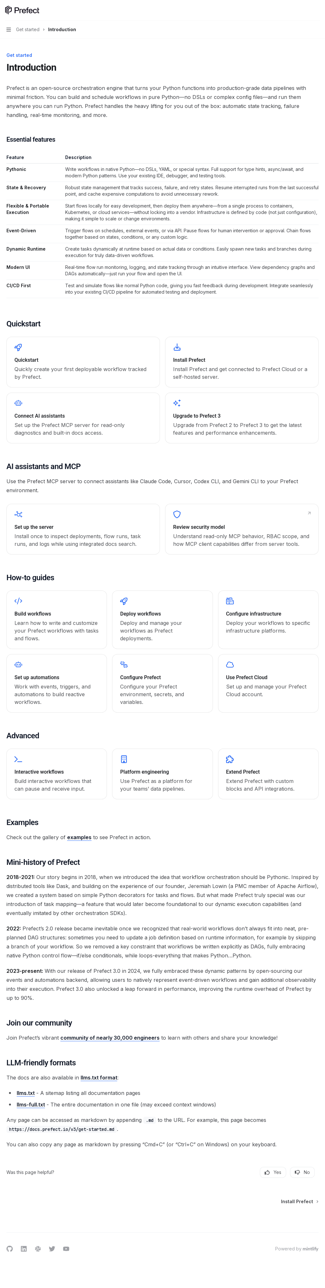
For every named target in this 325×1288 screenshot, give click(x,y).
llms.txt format (99, 1077)
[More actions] (316, 10)
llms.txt (26, 1093)
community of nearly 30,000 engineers (110, 1038)
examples (79, 837)
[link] (83, 362)
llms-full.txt (31, 1104)
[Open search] (304, 10)
